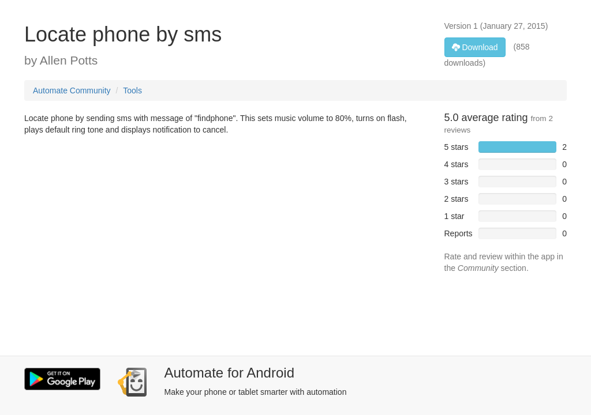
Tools (132, 90)
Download (475, 47)
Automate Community (72, 90)
